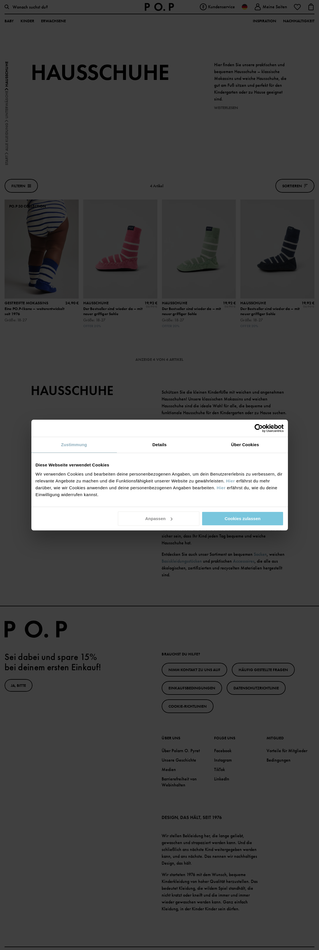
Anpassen (158, 518)
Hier (230, 480)
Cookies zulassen (243, 518)
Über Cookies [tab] (245, 444)
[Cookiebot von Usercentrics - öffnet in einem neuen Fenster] (259, 428)
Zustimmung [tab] (74, 444)
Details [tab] (160, 444)
